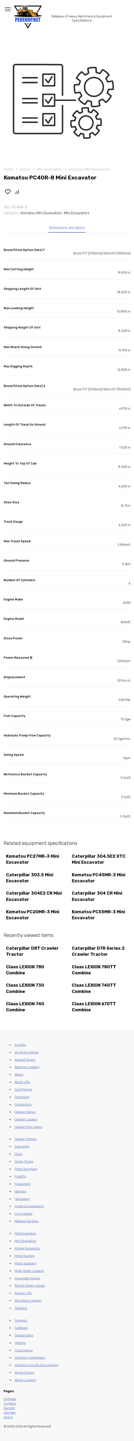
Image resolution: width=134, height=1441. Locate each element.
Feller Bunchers (26, 1169)
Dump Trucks (24, 1161)
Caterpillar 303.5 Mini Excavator (29, 878)
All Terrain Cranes (27, 1052)
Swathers (21, 1328)
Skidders (21, 1308)
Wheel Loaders (25, 1380)
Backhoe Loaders (27, 1067)
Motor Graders (24, 1256)
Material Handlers (27, 1221)
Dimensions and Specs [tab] (67, 228)
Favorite (9, 1408)
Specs (25, 169)
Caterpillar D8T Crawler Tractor (32, 951)
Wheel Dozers (24, 1372)
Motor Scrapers (25, 1263)
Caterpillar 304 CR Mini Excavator (97, 896)
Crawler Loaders (26, 1119)
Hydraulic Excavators (29, 1206)
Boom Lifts (22, 1082)
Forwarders (22, 1184)
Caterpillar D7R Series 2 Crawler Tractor (98, 951)
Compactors (23, 1104)
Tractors (20, 1343)
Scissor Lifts (23, 1293)
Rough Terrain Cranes (30, 1285)
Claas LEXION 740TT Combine (94, 988)
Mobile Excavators (27, 1248)
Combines (22, 1097)
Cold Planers (23, 1089)
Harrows (20, 1191)
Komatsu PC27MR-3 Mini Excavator (32, 859)
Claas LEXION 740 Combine (25, 1007)
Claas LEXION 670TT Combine (94, 1007)
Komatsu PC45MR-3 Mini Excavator (98, 878)
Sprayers (21, 1320)
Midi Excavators (25, 1233)
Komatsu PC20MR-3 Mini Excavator (32, 914)
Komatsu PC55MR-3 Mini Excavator (98, 914)
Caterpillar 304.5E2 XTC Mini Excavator (99, 859)
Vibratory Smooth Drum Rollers (36, 1365)
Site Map (10, 1412)
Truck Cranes (24, 1350)
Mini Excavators (49, 169)
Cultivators (22, 1146)
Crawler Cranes (25, 1112)
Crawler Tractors (26, 1139)
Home (8, 169)
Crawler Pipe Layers (28, 1127)
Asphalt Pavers (25, 1060)
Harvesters (22, 1199)
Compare (10, 1399)
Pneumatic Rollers (27, 1278)
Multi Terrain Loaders (29, 1271)
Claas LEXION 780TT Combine (94, 970)
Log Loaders (23, 1213)
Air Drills (20, 1045)
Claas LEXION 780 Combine (25, 970)
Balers (19, 1074)
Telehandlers (24, 1335)
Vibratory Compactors (30, 1357)
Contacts (10, 1403)
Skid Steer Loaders (28, 1300)
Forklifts (20, 1176)
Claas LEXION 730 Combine (25, 988)
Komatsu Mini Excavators (89, 169)
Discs (18, 1154)
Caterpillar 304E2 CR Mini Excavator (34, 896)
